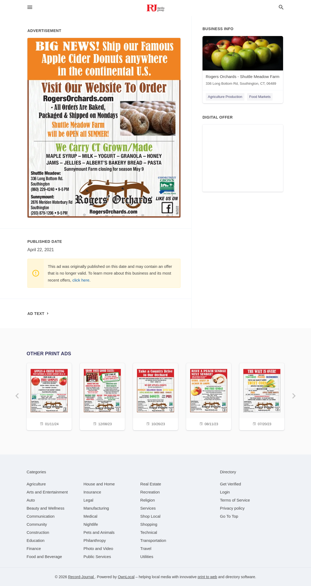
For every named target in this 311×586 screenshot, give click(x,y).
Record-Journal (81, 577)
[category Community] (37, 524)
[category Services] (148, 508)
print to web (207, 577)
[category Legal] (88, 500)
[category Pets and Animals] (99, 532)
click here (80, 280)
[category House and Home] (99, 484)
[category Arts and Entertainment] (47, 492)
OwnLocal (126, 577)
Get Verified (230, 484)
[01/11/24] (49, 396)
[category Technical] (148, 532)
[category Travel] (145, 548)
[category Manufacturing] (96, 508)
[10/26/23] (155, 396)
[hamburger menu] (30, 7)
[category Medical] (90, 516)
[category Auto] (31, 500)
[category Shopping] (148, 524)
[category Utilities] (146, 556)
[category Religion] (147, 500)
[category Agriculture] (36, 484)
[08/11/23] (208, 396)
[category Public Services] (97, 556)
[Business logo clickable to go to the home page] (155, 8)
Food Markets (259, 97)
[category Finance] (34, 548)
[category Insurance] (92, 492)
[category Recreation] (150, 492)
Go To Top (229, 516)
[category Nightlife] (91, 524)
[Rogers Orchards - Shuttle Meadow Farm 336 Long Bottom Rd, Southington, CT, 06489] (243, 61)
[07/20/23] (262, 396)
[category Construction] (38, 532)
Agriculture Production (225, 97)
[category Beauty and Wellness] (45, 508)
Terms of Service (235, 500)
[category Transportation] (153, 540)
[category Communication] (41, 516)
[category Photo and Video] (98, 548)
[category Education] (36, 540)
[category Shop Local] (150, 516)
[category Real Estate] (150, 484)
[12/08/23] (102, 396)
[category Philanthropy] (95, 540)
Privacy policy (232, 508)
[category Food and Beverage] (44, 556)
